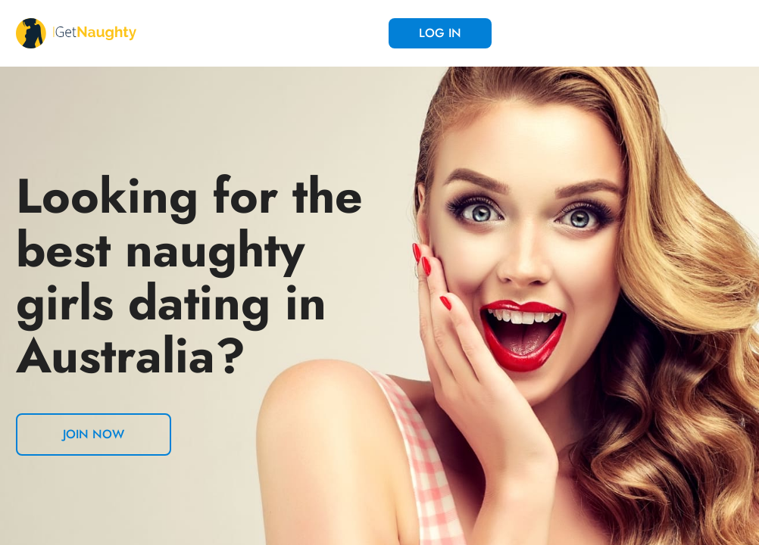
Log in (440, 33)
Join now (93, 434)
